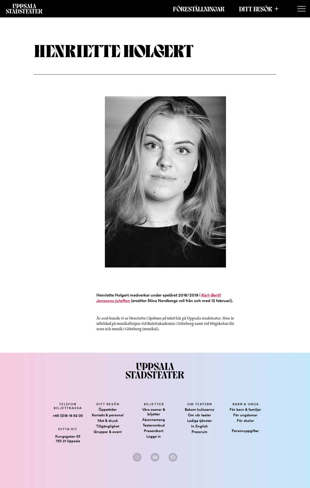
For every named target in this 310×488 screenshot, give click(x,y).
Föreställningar (199, 9)
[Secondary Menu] (301, 9)
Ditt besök (255, 9)
